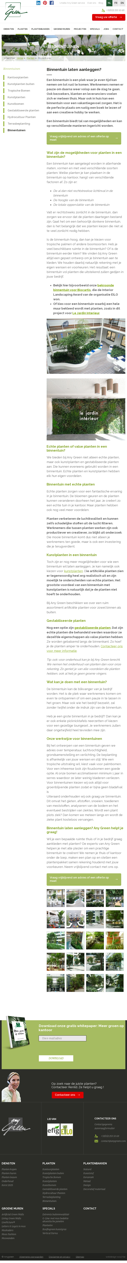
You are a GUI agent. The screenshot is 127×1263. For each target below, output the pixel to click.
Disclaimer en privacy (59, 1257)
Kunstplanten (16, 97)
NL (109, 3)
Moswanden (8, 1238)
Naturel (87, 1169)
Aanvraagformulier (104, 1128)
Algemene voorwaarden (31, 1257)
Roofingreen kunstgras (54, 1229)
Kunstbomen (16, 103)
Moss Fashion (9, 1234)
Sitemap (80, 1257)
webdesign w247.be (115, 1257)
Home (20, 58)
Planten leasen (9, 1177)
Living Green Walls (11, 1218)
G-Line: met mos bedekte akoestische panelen (55, 1220)
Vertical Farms (50, 1233)
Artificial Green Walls (13, 1214)
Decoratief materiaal (94, 1189)
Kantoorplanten (18, 77)
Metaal (87, 1181)
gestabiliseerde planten (92, 627)
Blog (101, 3)
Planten (30, 58)
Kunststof (88, 1173)
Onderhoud (7, 1181)
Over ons (91, 3)
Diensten (8, 1163)
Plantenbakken (95, 1163)
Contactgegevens (103, 1124)
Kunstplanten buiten (21, 84)
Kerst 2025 (7, 1185)
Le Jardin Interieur (85, 313)
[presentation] (64, 1048)
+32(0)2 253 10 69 (115, 10)
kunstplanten (73, 571)
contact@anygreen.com (113, 1141)
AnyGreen (16, 11)
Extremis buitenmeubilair (55, 1214)
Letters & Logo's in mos (14, 1226)
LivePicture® (8, 1222)
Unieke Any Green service (72, 3)
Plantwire (47, 1225)
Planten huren (9, 1173)
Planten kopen (9, 1169)
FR (115, 3)
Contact (118, 29)
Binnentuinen (16, 130)
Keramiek (88, 1177)
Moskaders (7, 1230)
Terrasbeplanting (19, 123)
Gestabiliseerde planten (23, 110)
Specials (48, 1208)
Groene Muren (12, 1208)
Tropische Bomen (19, 90)
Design (87, 1185)
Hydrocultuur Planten (22, 117)
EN (122, 3)
